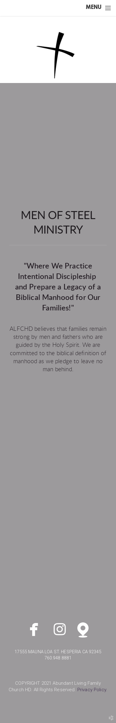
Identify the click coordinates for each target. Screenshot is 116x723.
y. (92, 689)
